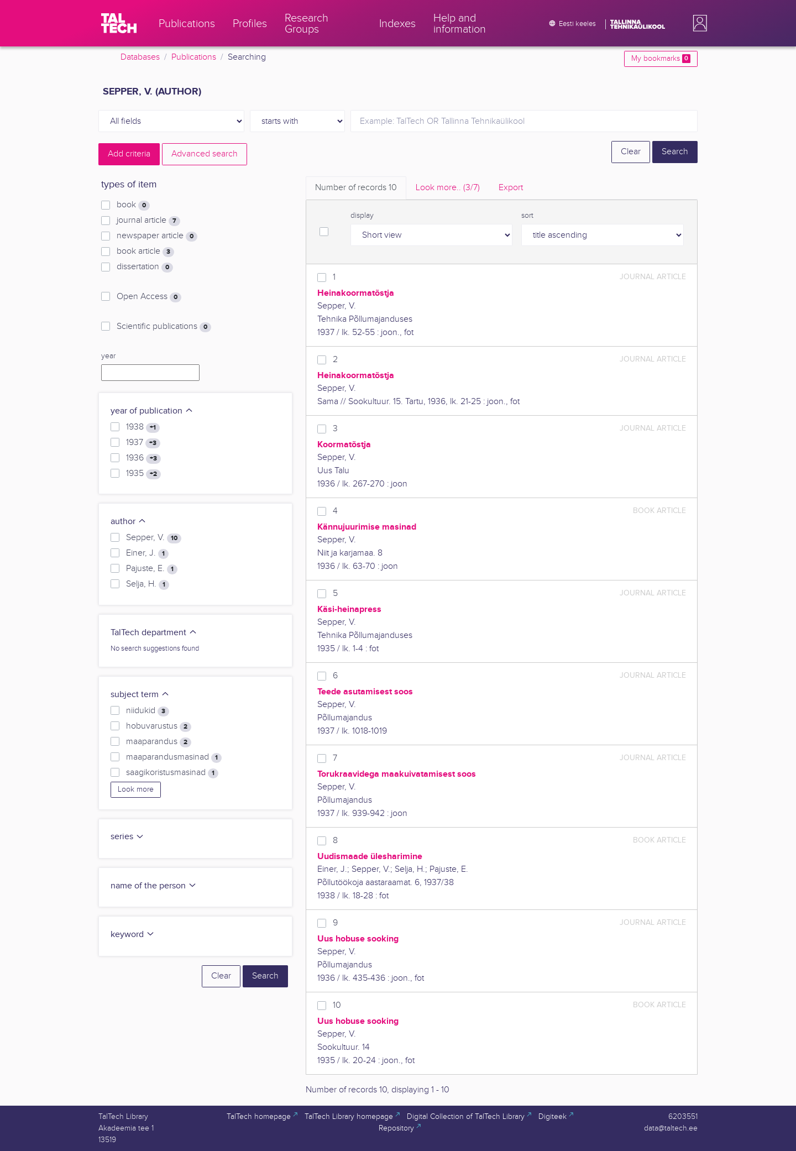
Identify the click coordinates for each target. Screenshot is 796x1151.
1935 (143, 473)
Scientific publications (164, 326)
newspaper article (157, 236)
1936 (143, 458)
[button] (698, 23)
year (108, 356)
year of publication (152, 411)
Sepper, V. (153, 537)
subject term (140, 694)
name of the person (154, 886)
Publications (193, 57)
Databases (140, 57)
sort (527, 215)
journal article (148, 220)
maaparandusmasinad (174, 757)
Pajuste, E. (151, 568)
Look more (136, 789)
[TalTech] (119, 23)
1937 (143, 442)
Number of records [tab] (356, 187)
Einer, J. (147, 553)
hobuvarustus (158, 726)
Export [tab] (511, 187)
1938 (143, 427)
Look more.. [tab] (448, 187)
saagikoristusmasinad (172, 772)
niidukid (147, 710)
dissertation (145, 267)
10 (337, 1005)
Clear (631, 152)
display (362, 215)
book (133, 205)
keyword (133, 934)
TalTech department (154, 632)
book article (145, 251)
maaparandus (158, 741)
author (128, 521)
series (127, 836)
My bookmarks (660, 58)
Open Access (149, 296)
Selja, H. (147, 584)
